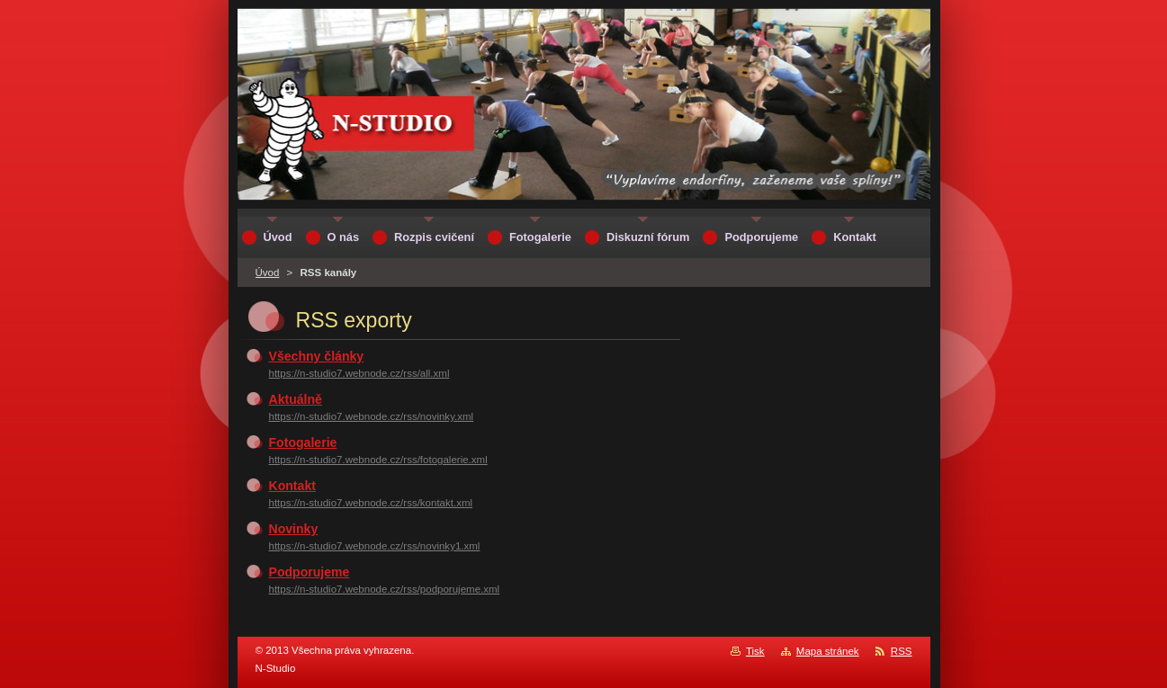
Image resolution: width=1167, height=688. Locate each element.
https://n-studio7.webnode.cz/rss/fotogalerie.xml (378, 459)
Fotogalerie (303, 442)
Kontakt (292, 485)
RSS (901, 651)
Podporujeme (309, 572)
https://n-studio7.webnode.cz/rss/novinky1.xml (374, 546)
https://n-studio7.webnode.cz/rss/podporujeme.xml (384, 589)
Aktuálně (295, 399)
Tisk (755, 651)
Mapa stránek (827, 651)
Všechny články (316, 356)
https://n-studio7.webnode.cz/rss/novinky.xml (371, 416)
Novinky (294, 529)
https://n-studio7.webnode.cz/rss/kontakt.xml (371, 502)
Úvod (268, 272)
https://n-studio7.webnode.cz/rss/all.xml (359, 373)
